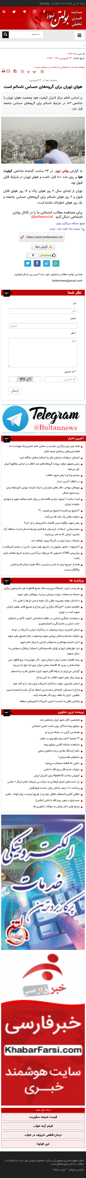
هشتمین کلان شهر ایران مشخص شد (60, 720)
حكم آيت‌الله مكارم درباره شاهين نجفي (59, 751)
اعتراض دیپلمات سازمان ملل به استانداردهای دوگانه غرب (49, 458)
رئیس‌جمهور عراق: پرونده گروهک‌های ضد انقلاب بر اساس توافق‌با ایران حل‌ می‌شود (42, 466)
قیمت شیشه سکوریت (43, 1117)
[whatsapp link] (56, 263)
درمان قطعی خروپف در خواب (43, 1135)
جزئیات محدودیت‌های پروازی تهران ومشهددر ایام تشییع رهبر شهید (44, 636)
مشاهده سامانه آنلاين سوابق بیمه (62, 745)
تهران (52, 229)
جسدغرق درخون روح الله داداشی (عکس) (58, 800)
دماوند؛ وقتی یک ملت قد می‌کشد (62, 517)
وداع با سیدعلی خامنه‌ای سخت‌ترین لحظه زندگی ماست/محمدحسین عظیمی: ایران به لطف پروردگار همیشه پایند (43, 692)
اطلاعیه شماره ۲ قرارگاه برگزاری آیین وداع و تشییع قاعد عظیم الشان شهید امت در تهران (43, 609)
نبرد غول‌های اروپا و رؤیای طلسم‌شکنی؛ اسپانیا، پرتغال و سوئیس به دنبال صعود (44, 651)
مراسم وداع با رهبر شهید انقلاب (63, 475)
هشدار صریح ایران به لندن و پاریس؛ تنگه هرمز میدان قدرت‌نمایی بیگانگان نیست (45, 567)
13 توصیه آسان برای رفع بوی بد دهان (60, 738)
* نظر (73, 333)
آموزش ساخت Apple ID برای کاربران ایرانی (57, 776)
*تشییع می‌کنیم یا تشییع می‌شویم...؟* (59, 511)
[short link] (44, 237)
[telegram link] (46, 263)
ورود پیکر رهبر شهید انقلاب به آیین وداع (58, 677)
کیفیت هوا (63, 229)
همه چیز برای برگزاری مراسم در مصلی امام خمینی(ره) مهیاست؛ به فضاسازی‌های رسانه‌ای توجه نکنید (44, 449)
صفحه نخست (78, 67)
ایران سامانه (59, 1170)
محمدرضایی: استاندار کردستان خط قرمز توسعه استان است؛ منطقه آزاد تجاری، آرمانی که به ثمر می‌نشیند (41, 531)
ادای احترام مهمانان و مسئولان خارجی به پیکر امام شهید (50, 642)
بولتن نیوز (62, 171)
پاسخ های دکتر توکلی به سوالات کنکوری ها (56, 807)
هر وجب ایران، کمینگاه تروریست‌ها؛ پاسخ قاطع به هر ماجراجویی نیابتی (42, 588)
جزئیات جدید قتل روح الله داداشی (62, 769)
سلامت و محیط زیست (46, 67)
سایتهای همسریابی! (69, 757)
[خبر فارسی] (43, 1028)
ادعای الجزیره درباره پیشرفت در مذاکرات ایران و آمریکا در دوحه (46, 630)
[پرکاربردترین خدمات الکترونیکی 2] (43, 882)
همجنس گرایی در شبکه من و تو (62, 732)
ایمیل (73, 318)
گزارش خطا (44, 247)
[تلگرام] (43, 418)
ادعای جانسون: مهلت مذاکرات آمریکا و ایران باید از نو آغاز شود (46, 684)
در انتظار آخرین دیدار (68, 481)
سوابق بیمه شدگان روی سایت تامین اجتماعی (56, 726)
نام (74, 303)
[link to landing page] (63, 18)
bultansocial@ (42, 217)
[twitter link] (27, 263)
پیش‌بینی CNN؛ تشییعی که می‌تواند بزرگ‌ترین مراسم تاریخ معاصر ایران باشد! (41, 555)
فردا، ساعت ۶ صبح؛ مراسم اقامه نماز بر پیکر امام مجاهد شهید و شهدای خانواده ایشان (41, 501)
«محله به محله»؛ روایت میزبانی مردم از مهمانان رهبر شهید (48, 594)
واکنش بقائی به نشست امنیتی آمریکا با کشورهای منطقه (50, 701)
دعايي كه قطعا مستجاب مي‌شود (62, 763)
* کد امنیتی (70, 372)
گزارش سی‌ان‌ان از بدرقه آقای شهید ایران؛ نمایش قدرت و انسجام (45, 671)
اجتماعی (64, 67)
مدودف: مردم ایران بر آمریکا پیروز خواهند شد (55, 541)
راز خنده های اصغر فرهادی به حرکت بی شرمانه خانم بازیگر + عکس (43, 782)
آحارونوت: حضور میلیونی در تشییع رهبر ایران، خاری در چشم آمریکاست (41, 547)
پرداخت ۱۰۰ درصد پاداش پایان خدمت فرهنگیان (54, 788)
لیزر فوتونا (43, 1144)
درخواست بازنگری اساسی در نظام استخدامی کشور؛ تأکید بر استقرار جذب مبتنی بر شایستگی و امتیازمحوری (44, 621)
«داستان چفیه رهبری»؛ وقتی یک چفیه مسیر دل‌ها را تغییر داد (46, 601)
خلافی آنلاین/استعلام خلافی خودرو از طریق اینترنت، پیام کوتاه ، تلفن (43, 794)
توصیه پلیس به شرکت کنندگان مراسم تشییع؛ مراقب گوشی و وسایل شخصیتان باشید (48, 47)
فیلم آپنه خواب (43, 1126)
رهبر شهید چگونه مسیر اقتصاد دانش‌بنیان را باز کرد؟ (52, 523)
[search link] (5, 34)
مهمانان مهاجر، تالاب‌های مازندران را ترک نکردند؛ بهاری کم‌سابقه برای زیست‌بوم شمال (43, 490)
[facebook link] (37, 263)
